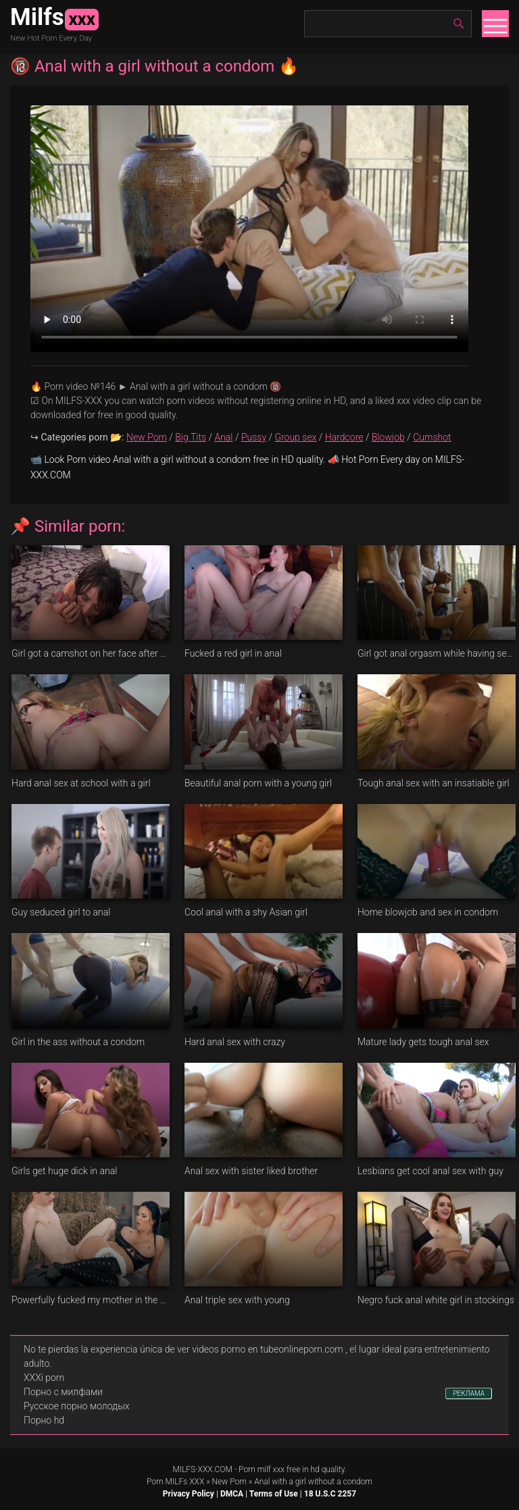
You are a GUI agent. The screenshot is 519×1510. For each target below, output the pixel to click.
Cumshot (432, 437)
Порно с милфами (63, 1391)
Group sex (295, 437)
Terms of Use (273, 1494)
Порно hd (44, 1420)
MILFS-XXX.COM (202, 1469)
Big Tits (190, 437)
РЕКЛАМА (469, 1393)
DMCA (231, 1494)
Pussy (253, 437)
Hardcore (344, 437)
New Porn (146, 437)
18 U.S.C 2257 (330, 1494)
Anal (223, 437)
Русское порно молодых (76, 1406)
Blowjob (388, 437)
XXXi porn (44, 1377)
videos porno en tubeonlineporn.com (267, 1349)
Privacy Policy (188, 1494)
